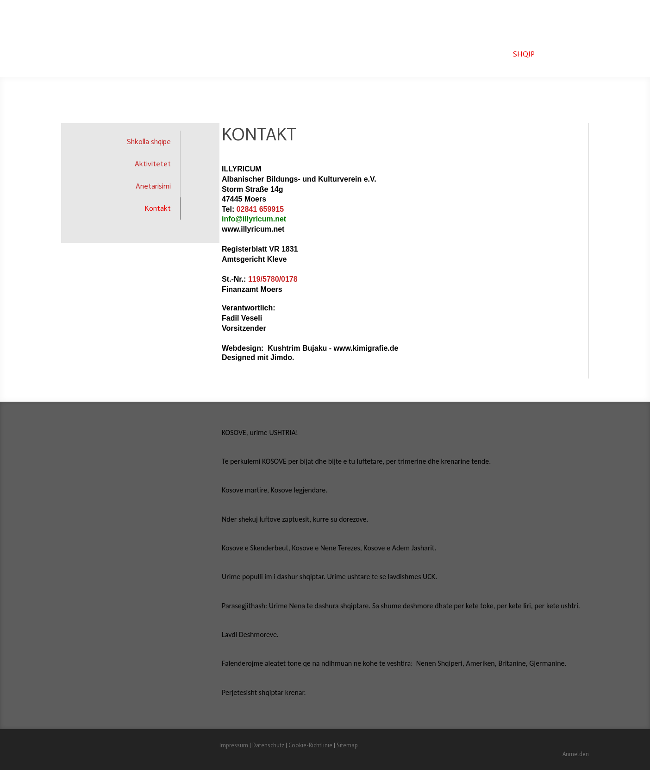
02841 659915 (260, 209)
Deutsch (565, 54)
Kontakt (157, 208)
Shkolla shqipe (149, 141)
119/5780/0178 (273, 279)
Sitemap (347, 745)
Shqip (524, 54)
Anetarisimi (153, 186)
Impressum (233, 745)
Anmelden (575, 754)
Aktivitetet (153, 163)
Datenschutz (268, 745)
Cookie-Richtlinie (310, 745)
